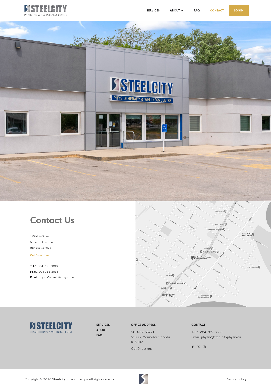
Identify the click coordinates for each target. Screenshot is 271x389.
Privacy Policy (236, 379)
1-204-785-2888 (46, 266)
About (175, 10)
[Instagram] (205, 347)
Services (153, 10)
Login (239, 10)
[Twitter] (199, 347)
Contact (217, 10)
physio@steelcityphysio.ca (56, 277)
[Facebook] (193, 347)
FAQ (197, 10)
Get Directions (141, 348)
